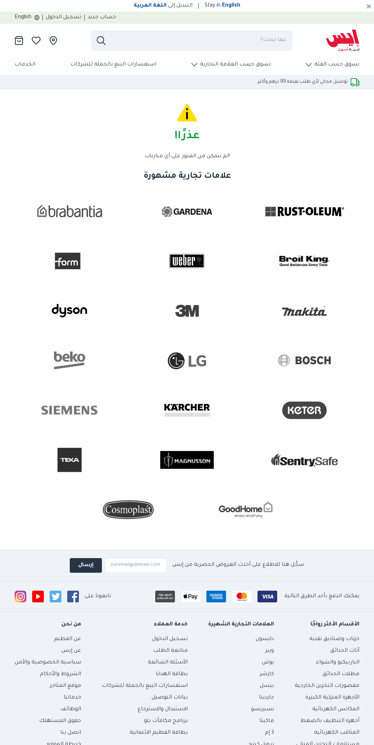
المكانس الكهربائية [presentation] (335, 709)
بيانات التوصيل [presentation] (170, 698)
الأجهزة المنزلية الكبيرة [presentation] (332, 698)
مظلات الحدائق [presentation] (341, 674)
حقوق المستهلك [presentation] (60, 721)
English (27, 17)
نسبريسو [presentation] (262, 709)
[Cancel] (369, 7)
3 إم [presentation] (269, 733)
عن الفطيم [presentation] (67, 639)
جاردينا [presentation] (266, 698)
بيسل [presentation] (267, 686)
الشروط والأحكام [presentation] (60, 674)
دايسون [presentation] (265, 639)
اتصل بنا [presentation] (70, 733)
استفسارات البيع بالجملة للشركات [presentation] (113, 65)
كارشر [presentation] (267, 674)
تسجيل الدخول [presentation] (63, 17)
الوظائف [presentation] (70, 709)
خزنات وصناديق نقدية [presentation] (334, 639)
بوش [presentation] (268, 663)
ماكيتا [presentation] (266, 721)
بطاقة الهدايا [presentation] (172, 674)
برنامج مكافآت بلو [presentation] (166, 721)
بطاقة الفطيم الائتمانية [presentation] (159, 733)
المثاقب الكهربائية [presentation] (336, 733)
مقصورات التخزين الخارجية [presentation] (327, 686)
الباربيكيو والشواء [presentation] (337, 663)
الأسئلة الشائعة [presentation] (168, 663)
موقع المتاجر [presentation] (65, 686)
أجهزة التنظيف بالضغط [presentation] (330, 721)
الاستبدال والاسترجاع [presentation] (163, 709)
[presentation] (342, 41)
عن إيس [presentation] (71, 651)
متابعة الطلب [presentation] (170, 651)
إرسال (86, 565)
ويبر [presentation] (269, 651)
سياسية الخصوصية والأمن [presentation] (48, 663)
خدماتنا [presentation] (72, 698)
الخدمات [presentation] (25, 65)
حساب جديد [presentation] (102, 17)
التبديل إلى (163, 6)
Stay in (222, 6)
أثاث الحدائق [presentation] (344, 651)
